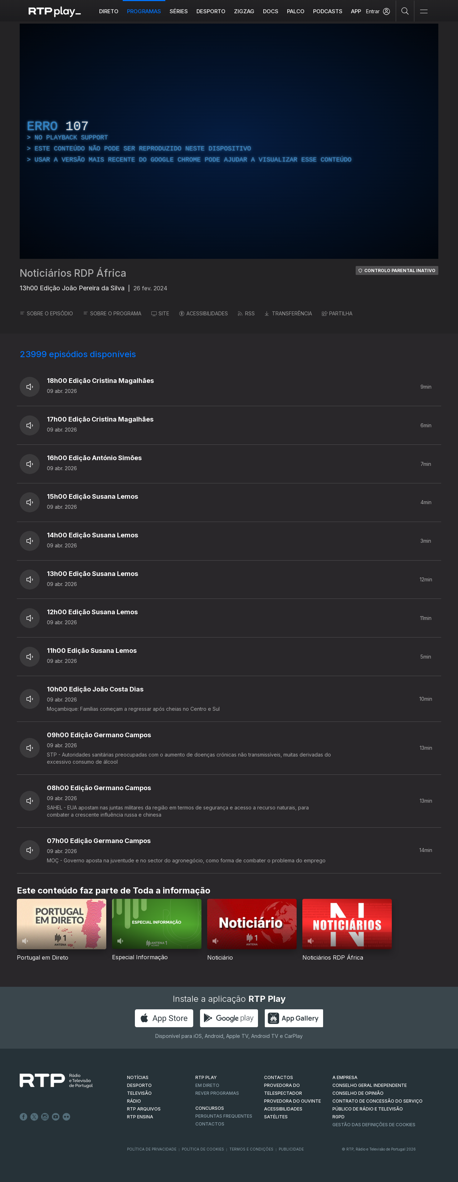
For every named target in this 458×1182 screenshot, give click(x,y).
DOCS (270, 11)
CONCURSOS (209, 1108)
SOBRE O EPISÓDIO (46, 313)
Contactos (209, 1124)
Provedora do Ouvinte (292, 1101)
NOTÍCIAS (137, 1077)
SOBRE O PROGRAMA (112, 313)
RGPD (338, 1116)
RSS (246, 313)
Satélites (276, 1116)
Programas (144, 11)
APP (356, 11)
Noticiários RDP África (73, 273)
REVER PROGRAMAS (217, 1093)
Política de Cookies (203, 1149)
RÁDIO (134, 1101)
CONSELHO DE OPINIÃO (358, 1093)
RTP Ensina (140, 1116)
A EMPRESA (344, 1077)
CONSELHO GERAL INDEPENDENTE (369, 1085)
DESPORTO (139, 1085)
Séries (179, 11)
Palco (295, 11)
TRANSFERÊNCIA (288, 313)
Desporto (210, 11)
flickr (66, 1117)
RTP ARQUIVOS (144, 1109)
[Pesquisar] (405, 10)
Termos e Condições (251, 1149)
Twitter (34, 1117)
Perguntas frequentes (223, 1116)
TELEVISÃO (139, 1093)
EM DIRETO (207, 1085)
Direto (108, 11)
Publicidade (291, 1149)
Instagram (45, 1117)
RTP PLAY (206, 1077)
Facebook (24, 1117)
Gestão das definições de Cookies (373, 1124)
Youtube (56, 1117)
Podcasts (327, 11)
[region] (229, 141)
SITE (160, 313)
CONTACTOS (278, 1077)
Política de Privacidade (151, 1149)
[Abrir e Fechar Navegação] (423, 11)
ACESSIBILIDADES (203, 313)
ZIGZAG (244, 11)
